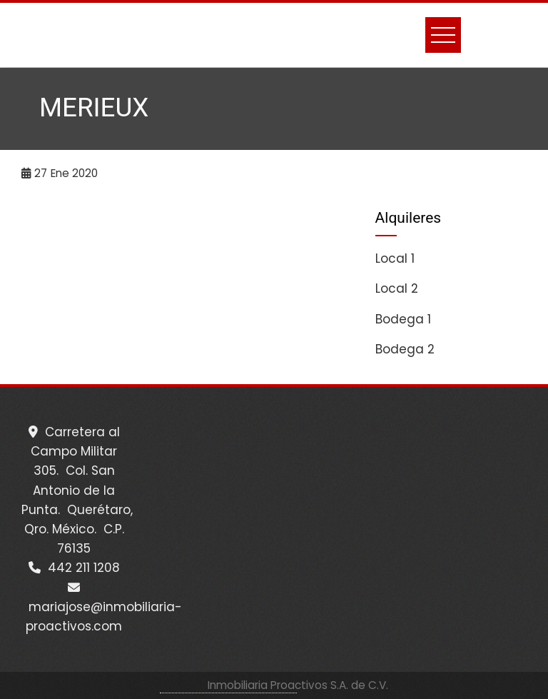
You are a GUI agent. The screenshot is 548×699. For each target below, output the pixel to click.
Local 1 (395, 258)
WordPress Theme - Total (228, 685)
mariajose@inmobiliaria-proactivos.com (101, 608)
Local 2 (396, 288)
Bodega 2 (405, 349)
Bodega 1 (403, 319)
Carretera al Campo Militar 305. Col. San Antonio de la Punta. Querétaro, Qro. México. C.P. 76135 (77, 490)
